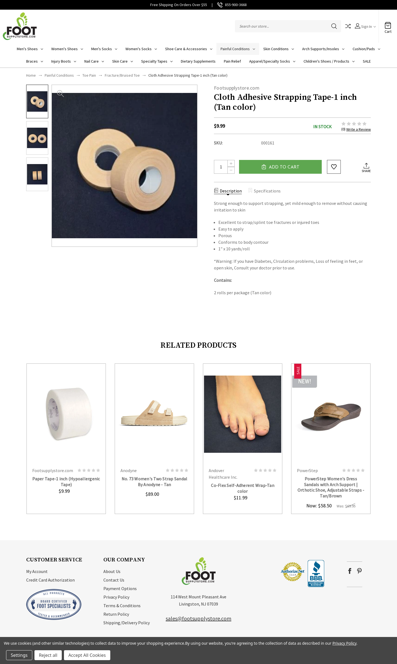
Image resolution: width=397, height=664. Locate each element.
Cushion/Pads (366, 48)
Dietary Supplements (198, 61)
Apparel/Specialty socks (272, 61)
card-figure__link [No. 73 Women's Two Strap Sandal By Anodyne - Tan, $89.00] (154, 414)
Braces (34, 61)
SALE (367, 61)
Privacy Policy (116, 597)
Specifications (264, 191)
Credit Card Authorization (50, 580)
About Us (111, 571)
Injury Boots (63, 61)
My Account (37, 571)
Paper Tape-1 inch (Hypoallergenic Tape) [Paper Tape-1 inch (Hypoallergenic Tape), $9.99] (66, 481)
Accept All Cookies (87, 655)
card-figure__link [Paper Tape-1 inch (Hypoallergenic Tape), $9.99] (66, 414)
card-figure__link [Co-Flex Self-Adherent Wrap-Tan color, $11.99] (242, 414)
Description (228, 191)
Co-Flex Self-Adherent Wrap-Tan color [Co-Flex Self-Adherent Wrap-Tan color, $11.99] (242, 488)
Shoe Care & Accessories (188, 48)
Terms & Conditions (122, 605)
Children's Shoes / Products (329, 61)
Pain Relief (232, 61)
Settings (19, 655)
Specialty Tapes (157, 61)
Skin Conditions (278, 48)
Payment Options (120, 588)
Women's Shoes (67, 48)
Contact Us (113, 580)
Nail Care (94, 61)
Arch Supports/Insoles (323, 48)
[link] (263, 571)
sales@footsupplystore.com (198, 618)
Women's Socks (141, 48)
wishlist (334, 167)
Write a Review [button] (358, 129)
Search (334, 26)
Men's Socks (104, 48)
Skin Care (122, 61)
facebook (350, 571)
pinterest (359, 571)
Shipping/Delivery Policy (126, 622)
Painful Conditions (238, 48)
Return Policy (116, 614)
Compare (348, 26)
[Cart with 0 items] (388, 23)
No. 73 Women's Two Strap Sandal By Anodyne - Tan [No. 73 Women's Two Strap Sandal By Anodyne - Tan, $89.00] (154, 481)
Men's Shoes (30, 48)
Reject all (48, 655)
